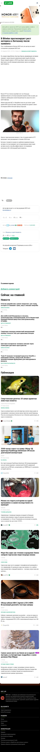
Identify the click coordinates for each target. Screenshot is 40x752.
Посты (2, 719)
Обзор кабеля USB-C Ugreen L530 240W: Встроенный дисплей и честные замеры (17, 604)
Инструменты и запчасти (8, 363)
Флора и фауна (5, 408)
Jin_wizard (12, 225)
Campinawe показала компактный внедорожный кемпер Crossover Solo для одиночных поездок (17, 332)
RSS (13, 235)
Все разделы (4, 721)
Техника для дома (6, 512)
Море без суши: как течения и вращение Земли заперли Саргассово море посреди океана (20, 554)
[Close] (37, 27)
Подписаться (14, 238)
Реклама (3, 738)
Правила (3, 732)
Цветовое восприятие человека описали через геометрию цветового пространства (17, 344)
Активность (3, 725)
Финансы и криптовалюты (28, 51)
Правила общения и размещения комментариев (13, 744)
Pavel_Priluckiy (6, 421)
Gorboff (5, 677)
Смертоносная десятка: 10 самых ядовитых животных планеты (19, 399)
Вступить (6, 238)
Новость (9, 200)
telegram (9, 178)
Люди (2, 723)
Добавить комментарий (10, 289)
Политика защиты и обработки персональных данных (14, 742)
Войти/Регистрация (6, 712)
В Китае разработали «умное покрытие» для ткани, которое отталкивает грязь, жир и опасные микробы (19, 304)
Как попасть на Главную (7, 736)
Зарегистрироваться (6, 710)
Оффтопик (4, 562)
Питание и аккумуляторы (8, 612)
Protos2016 (6, 473)
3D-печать (4, 460)
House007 (5, 525)
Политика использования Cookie (9, 740)
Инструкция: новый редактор (8, 734)
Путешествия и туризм (7, 664)
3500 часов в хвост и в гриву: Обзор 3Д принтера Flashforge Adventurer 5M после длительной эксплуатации (18, 450)
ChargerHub (6, 625)
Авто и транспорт (6, 323)
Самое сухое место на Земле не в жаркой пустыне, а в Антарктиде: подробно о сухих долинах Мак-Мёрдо (18, 655)
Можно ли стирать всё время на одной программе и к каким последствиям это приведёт (17, 502)
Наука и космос (5, 307)
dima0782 (5, 575)
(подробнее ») (7, 210)
